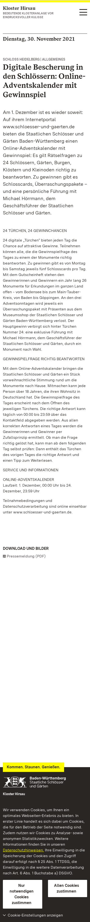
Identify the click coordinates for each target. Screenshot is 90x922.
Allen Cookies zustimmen (66, 888)
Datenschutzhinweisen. (23, 850)
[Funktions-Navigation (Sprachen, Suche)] (83, 12)
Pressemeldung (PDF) (26, 556)
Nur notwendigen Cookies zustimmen (22, 894)
